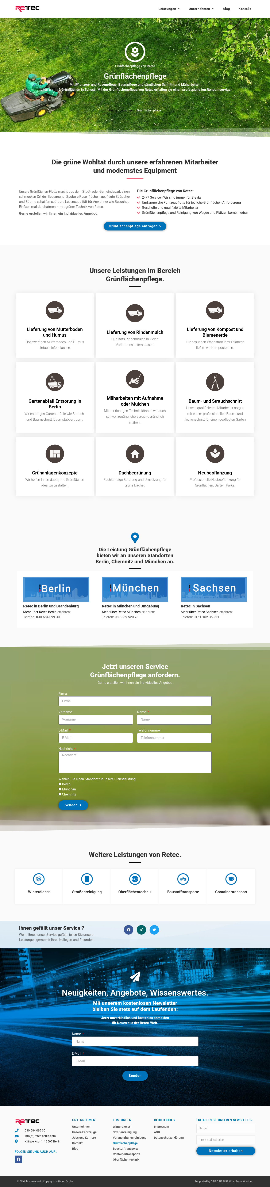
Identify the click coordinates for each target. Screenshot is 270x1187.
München (69, 789)
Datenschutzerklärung (169, 1137)
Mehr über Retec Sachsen (200, 612)
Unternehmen (201, 9)
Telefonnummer (149, 730)
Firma (62, 694)
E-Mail (63, 730)
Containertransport (231, 892)
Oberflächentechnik (135, 892)
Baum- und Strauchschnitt (215, 401)
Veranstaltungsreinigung (129, 1137)
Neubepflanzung (215, 473)
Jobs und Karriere (84, 1137)
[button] (128, 930)
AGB (157, 1132)
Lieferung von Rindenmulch (135, 332)
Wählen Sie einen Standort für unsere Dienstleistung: (97, 779)
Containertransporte (126, 1154)
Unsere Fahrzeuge (84, 1132)
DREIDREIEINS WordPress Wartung (232, 1181)
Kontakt (245, 9)
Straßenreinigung (87, 892)
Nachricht (66, 749)
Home (113, 110)
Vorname (65, 712)
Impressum (161, 1126)
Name (142, 712)
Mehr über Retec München (121, 612)
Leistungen (169, 9)
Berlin (66, 784)
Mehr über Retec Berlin (40, 612)
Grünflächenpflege (125, 1143)
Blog (226, 9)
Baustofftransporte (183, 892)
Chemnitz (69, 794)
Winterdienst (39, 892)
